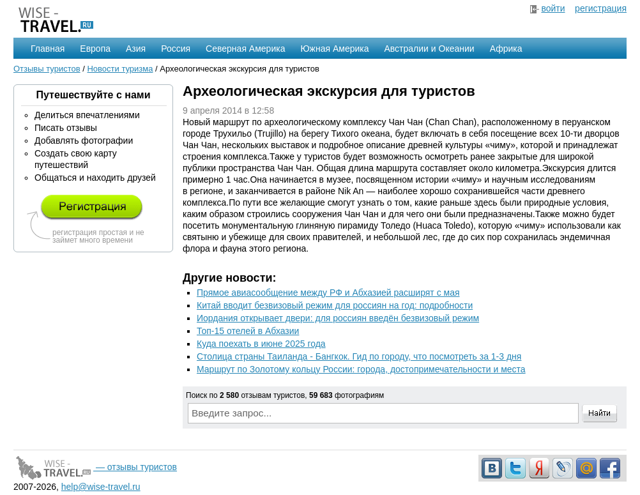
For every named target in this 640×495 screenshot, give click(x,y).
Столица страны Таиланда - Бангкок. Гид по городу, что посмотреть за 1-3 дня (359, 356)
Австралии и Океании (430, 48)
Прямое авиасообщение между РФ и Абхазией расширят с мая (328, 292)
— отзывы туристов (95, 467)
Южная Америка (334, 48)
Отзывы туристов (46, 68)
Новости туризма (120, 68)
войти (553, 8)
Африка (506, 48)
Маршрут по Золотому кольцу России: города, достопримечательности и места (361, 369)
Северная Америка (245, 48)
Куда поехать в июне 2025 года (261, 344)
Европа (95, 48)
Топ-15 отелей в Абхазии (248, 331)
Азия (136, 48)
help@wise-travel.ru (101, 487)
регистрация (601, 8)
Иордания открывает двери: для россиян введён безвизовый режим (338, 318)
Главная (48, 48)
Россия (175, 48)
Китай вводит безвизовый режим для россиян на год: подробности (335, 305)
